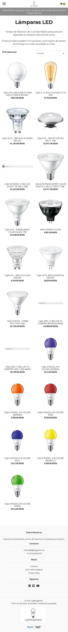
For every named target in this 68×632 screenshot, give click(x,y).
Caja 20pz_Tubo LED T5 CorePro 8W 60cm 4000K (50, 322)
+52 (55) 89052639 (34, 553)
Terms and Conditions (34, 569)
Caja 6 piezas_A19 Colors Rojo (50, 413)
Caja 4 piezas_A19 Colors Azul (17, 459)
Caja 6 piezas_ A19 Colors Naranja (17, 413)
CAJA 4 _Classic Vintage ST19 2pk (50, 93)
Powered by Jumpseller (47, 603)
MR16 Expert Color (50, 229)
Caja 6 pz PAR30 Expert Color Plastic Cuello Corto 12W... (50, 185)
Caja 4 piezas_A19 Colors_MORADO (50, 368)
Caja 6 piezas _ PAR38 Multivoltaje (17, 322)
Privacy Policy (34, 573)
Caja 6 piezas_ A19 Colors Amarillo (50, 459)
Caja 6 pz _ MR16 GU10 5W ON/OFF (17, 276)
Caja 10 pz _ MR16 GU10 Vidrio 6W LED (17, 139)
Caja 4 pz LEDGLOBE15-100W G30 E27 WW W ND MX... (17, 93)
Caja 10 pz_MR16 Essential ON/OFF (50, 276)
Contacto (34, 566)
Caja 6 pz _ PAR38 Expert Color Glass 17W (17, 230)
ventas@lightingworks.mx (34, 550)
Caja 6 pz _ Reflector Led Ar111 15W (50, 139)
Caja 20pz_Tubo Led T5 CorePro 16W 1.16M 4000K (17, 368)
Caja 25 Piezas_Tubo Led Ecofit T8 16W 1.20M (17, 185)
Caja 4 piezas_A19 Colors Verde (17, 505)
